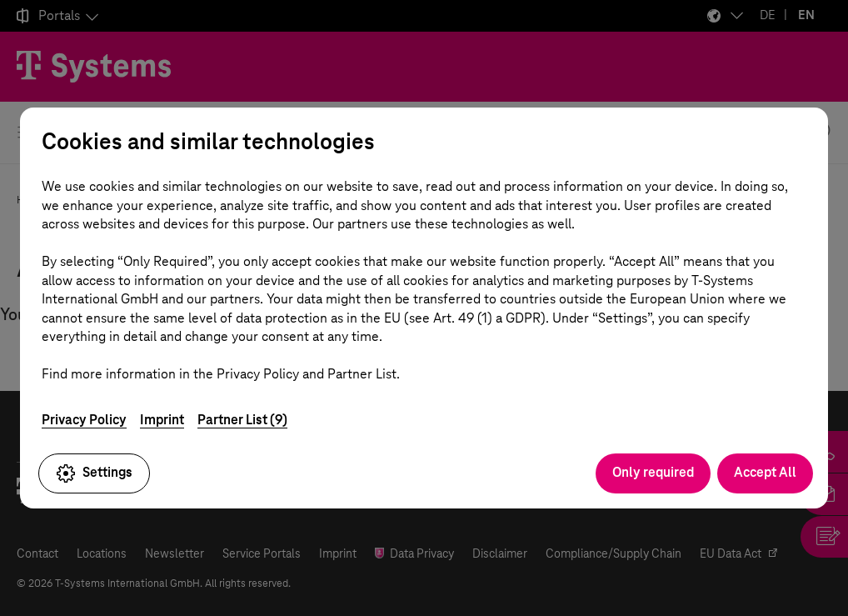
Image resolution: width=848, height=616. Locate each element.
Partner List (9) (242, 419)
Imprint (162, 419)
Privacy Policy (84, 419)
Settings (94, 473)
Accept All (765, 472)
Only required (653, 472)
